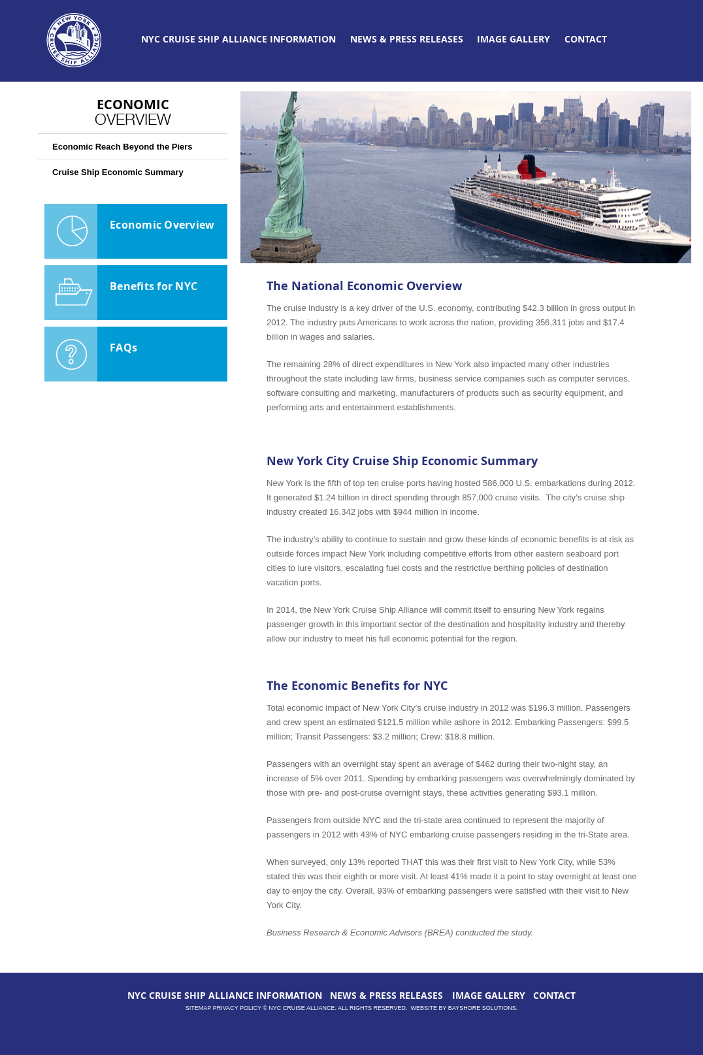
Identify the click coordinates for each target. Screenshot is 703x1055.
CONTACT (585, 39)
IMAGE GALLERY (513, 39)
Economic (132, 111)
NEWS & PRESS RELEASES (406, 39)
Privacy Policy (237, 1008)
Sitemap (198, 1008)
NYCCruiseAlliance (74, 41)
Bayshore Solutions (482, 1008)
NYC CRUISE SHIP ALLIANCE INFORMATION (238, 39)
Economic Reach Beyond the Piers (122, 147)
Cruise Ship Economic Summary (118, 172)
